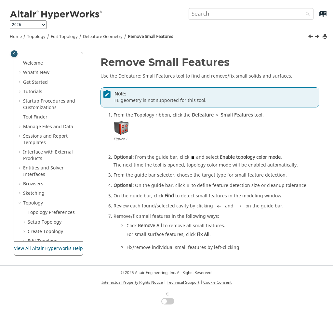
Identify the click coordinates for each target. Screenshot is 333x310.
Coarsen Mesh (47, 68)
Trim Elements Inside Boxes (55, 97)
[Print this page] (325, 36)
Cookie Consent (217, 282)
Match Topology (49, 227)
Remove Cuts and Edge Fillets (56, 122)
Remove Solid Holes (51, 179)
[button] (29, 52)
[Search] (306, 14)
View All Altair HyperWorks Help (48, 248)
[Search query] (251, 14)
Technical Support (183, 282)
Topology (36, 37)
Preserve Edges (49, 208)
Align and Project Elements (51, 55)
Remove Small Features (150, 37)
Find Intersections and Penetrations (52, 239)
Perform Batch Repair (52, 195)
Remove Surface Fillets (54, 163)
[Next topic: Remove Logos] (317, 37)
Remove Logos (52, 150)
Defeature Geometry (103, 37)
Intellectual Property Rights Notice (132, 282)
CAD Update (45, 217)
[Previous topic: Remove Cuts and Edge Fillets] (311, 37)
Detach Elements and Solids (55, 81)
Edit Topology (64, 37)
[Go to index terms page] (316, 16)
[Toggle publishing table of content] (14, 53)
